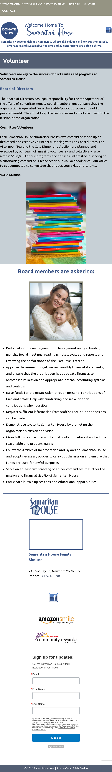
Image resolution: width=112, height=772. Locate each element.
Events (74, 3)
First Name (38, 689)
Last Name (38, 704)
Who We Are (11, 3)
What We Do (33, 3)
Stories (90, 3)
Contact (8, 10)
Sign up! (56, 738)
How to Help (55, 3)
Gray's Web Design (76, 768)
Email (35, 674)
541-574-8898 (50, 576)
